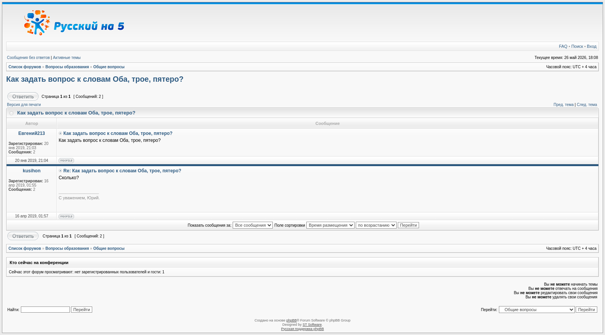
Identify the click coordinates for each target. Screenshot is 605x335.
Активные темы (67, 58)
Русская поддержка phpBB (302, 329)
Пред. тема (564, 105)
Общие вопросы (109, 67)
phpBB (291, 320)
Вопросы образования (67, 67)
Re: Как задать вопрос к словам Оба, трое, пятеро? (122, 170)
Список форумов (24, 67)
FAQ (563, 46)
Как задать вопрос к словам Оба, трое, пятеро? (95, 79)
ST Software (311, 325)
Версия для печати (24, 105)
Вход (592, 46)
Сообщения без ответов (28, 58)
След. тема (587, 105)
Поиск (577, 46)
